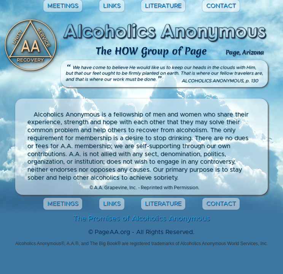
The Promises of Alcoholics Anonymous (141, 218)
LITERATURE (163, 6)
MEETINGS (62, 6)
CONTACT (221, 6)
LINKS (112, 6)
